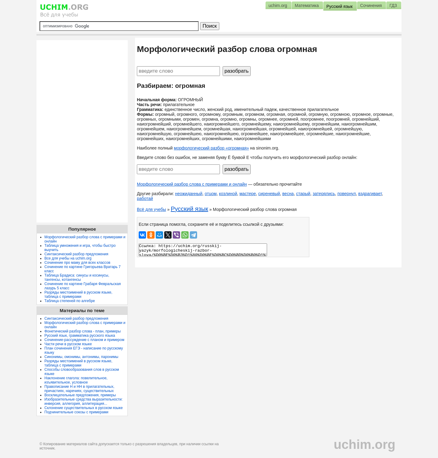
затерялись (324, 193)
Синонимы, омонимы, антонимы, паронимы (81, 357)
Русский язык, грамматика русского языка (79, 335)
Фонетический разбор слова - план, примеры (82, 331)
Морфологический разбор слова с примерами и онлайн (192, 184)
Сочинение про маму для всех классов (77, 262)
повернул (346, 193)
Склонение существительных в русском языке (83, 408)
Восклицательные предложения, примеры (80, 395)
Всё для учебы (151, 209)
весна (288, 193)
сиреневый (269, 193)
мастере (247, 193)
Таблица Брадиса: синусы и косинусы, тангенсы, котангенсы (76, 277)
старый (303, 193)
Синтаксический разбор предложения (76, 254)
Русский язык (189, 208)
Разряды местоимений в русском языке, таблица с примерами (78, 294)
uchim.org (364, 444)
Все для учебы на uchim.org (68, 258)
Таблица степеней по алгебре (69, 301)
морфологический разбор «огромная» (211, 148)
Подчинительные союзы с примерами (76, 412)
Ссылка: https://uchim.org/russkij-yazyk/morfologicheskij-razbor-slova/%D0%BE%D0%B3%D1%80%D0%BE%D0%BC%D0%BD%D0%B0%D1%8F (203, 249)
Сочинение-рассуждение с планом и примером (84, 340)
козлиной (228, 193)
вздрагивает (370, 193)
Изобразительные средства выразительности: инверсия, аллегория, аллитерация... (83, 401)
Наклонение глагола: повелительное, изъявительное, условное (75, 380)
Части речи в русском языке (68, 344)
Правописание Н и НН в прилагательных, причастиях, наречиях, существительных (79, 388)
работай (145, 198)
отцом (211, 193)
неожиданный (189, 193)
